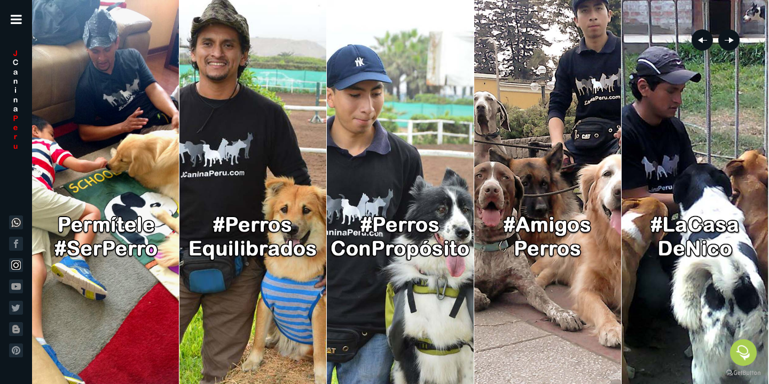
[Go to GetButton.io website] (743, 373)
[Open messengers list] (743, 352)
